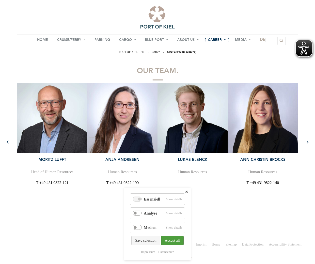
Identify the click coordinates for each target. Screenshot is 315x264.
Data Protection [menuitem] (252, 244)
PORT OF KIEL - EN (131, 52)
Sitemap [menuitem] (231, 244)
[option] (52, 134)
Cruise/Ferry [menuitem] (72, 41)
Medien (150, 227)
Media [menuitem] (242, 41)
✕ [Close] (186, 192)
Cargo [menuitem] (127, 41)
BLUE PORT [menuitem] (156, 41)
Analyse (150, 213)
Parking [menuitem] (102, 41)
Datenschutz (166, 252)
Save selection (145, 240)
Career (156, 52)
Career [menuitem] (216, 41)
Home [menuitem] (43, 41)
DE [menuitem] (258, 41)
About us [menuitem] (188, 41)
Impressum (148, 252)
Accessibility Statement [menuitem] (285, 244)
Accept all (172, 240)
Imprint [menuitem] (201, 244)
